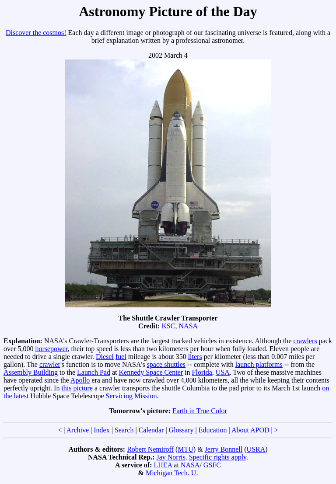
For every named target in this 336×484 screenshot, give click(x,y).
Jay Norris (170, 457)
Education (213, 430)
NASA (188, 326)
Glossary (181, 430)
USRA (256, 449)
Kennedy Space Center (151, 372)
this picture (77, 388)
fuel (121, 356)
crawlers (305, 341)
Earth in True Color (199, 410)
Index (101, 430)
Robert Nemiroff (150, 449)
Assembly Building (31, 372)
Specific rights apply (217, 457)
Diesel (105, 356)
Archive (77, 430)
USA (223, 372)
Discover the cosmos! (36, 32)
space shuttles (166, 364)
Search (124, 430)
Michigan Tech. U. (172, 473)
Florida (202, 372)
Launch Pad (93, 372)
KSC (168, 326)
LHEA (163, 465)
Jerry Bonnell (224, 449)
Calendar (151, 430)
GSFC (212, 465)
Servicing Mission (131, 396)
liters (195, 356)
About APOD (250, 430)
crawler (49, 364)
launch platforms (259, 364)
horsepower (51, 348)
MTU (185, 449)
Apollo (80, 380)
